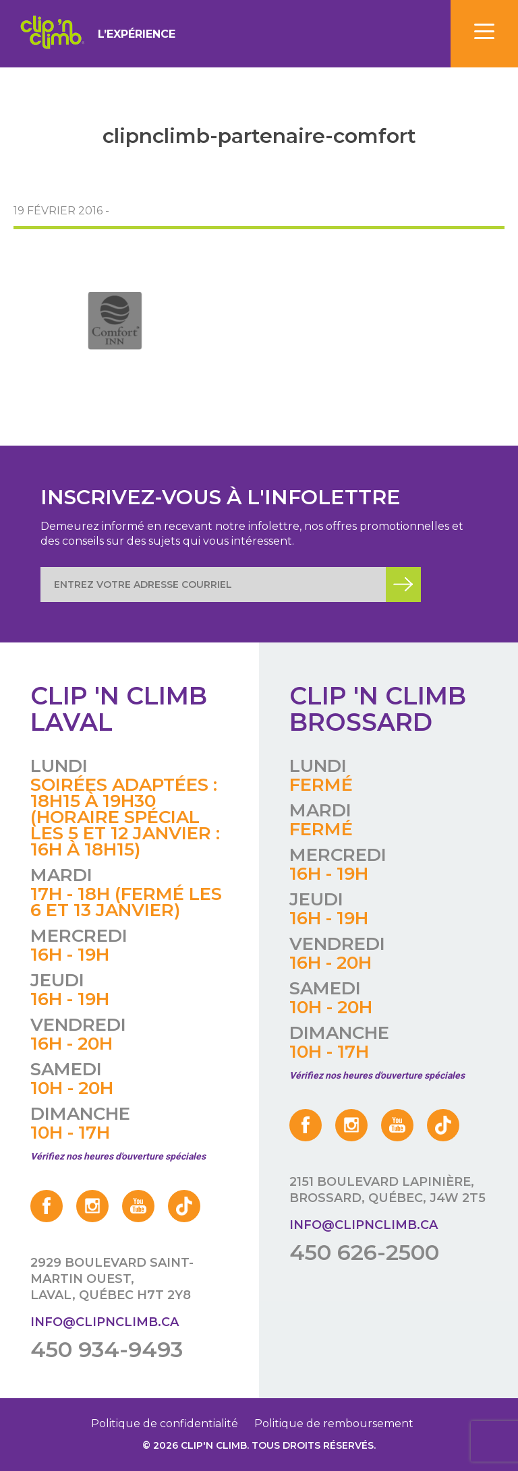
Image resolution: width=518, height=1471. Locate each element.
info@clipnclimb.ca (104, 1322)
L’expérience (136, 34)
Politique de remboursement (333, 1423)
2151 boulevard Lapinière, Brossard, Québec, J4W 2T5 (387, 1189)
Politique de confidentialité (164, 1423)
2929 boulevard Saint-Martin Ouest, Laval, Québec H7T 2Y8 (112, 1278)
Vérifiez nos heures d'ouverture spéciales (118, 1156)
